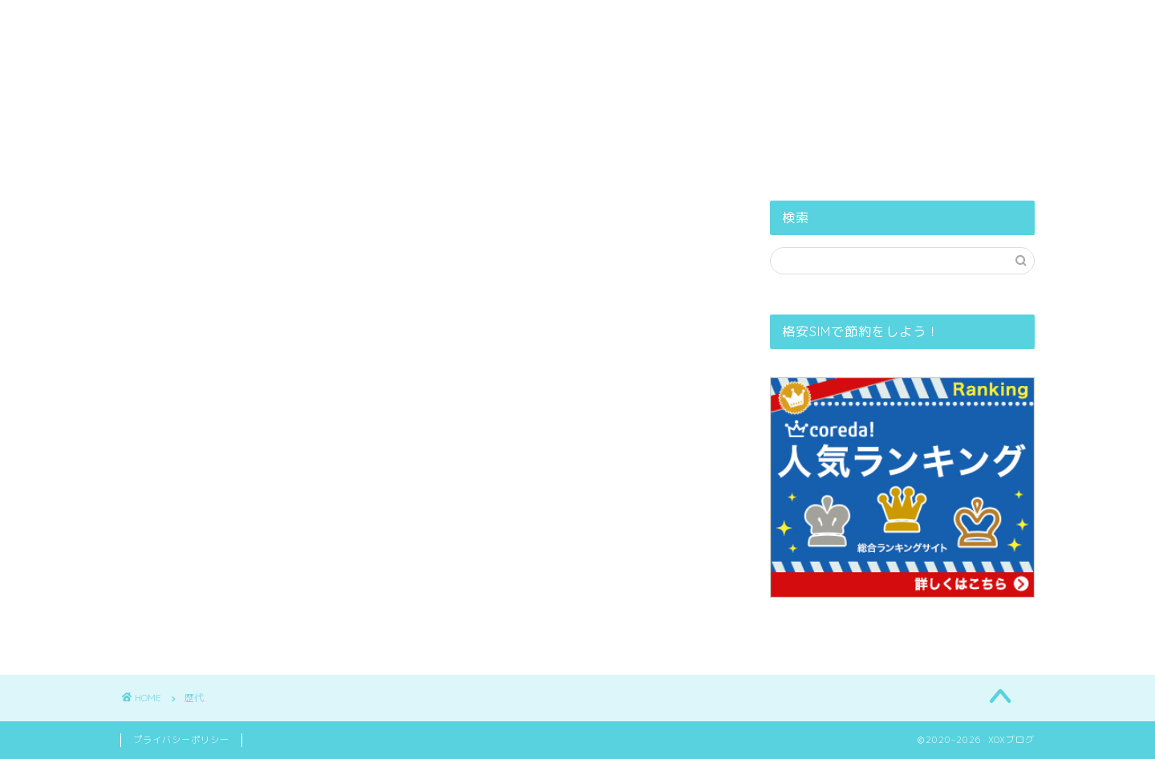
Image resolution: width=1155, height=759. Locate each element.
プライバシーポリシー (611, 75)
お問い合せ (741, 75)
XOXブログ (578, 28)
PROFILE (485, 75)
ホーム (402, 75)
